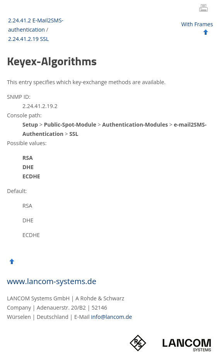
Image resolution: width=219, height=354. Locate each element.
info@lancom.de (111, 316)
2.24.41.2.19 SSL (28, 38)
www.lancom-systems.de (51, 281)
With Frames (197, 24)
